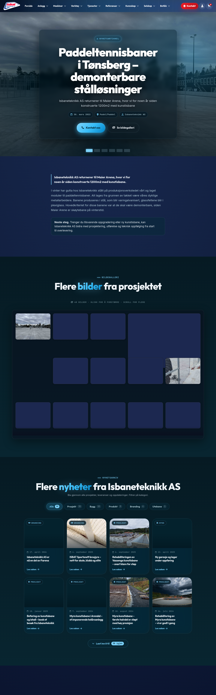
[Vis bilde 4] (112, 150)
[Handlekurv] (209, 6)
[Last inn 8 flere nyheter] (108, 643)
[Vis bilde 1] (89, 150)
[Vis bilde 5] (120, 150)
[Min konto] (202, 6)
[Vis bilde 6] (127, 150)
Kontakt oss (91, 127)
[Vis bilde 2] (97, 150)
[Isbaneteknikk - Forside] (12, 6)
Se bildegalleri (123, 127)
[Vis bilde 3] (105, 150)
